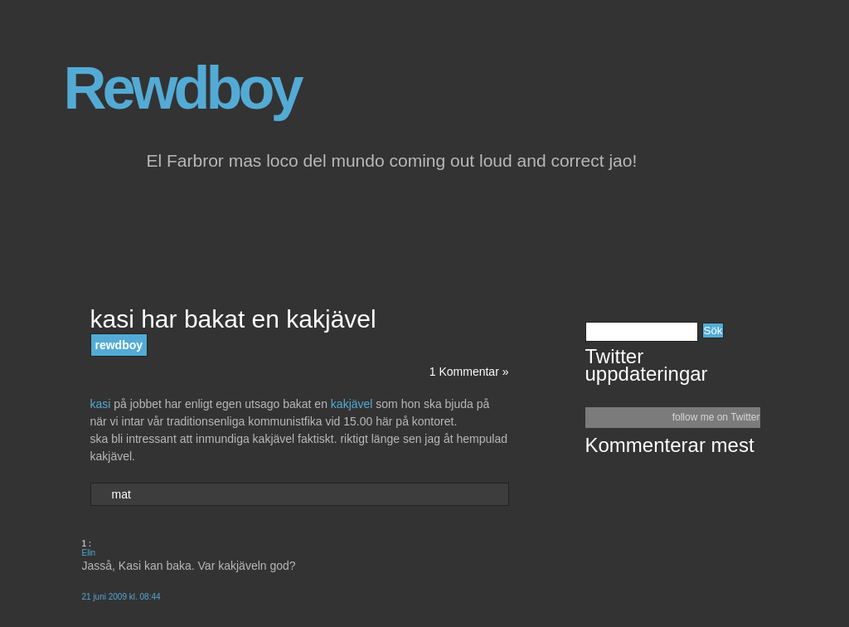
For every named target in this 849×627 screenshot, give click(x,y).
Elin (89, 552)
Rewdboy (182, 88)
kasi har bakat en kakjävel (233, 319)
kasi (102, 404)
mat (121, 494)
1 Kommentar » (469, 371)
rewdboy (119, 345)
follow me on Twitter (716, 417)
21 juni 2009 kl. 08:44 (121, 596)
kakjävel (353, 404)
